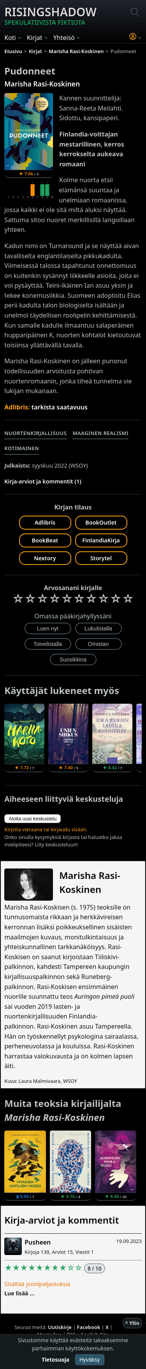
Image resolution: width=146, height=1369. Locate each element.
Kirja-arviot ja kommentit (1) (42, 481)
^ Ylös (132, 1322)
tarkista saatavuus (60, 407)
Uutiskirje (60, 1327)
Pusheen (38, 1242)
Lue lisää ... (19, 1293)
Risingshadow (50, 15)
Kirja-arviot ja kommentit (61, 1220)
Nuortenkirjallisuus (35, 433)
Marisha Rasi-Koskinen (42, 83)
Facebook (88, 1327)
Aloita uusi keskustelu (32, 819)
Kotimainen (21, 448)
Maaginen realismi (100, 433)
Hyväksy (89, 1360)
